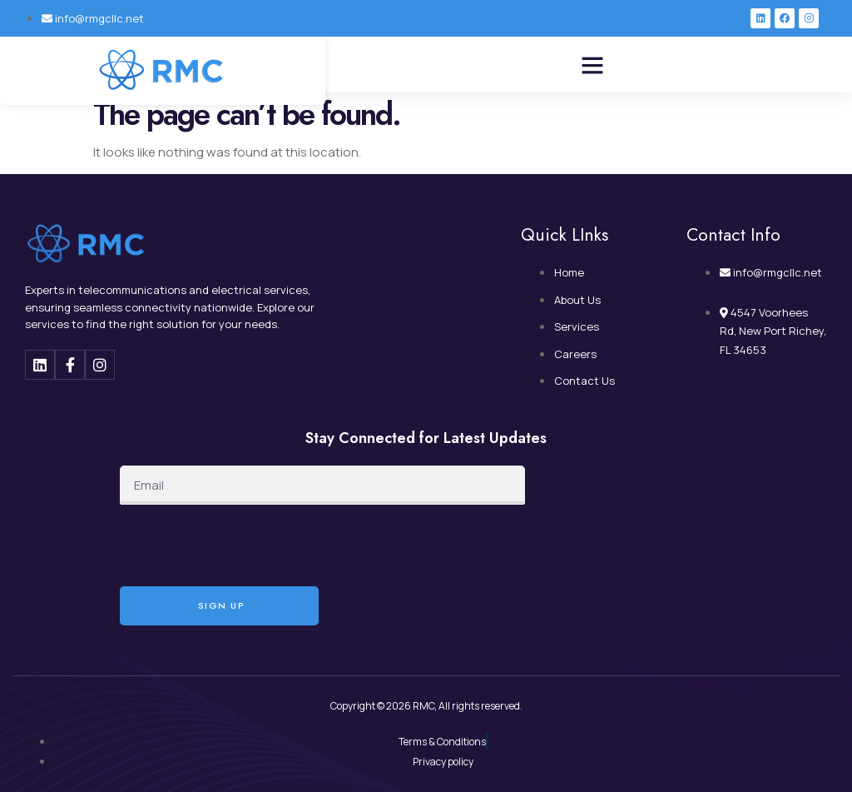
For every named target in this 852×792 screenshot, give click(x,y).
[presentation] (246, 545)
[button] (592, 64)
